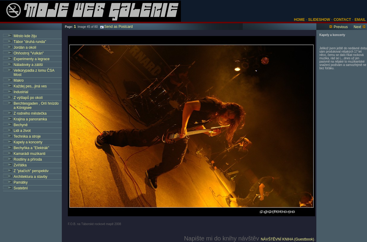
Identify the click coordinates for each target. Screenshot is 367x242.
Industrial (21, 92)
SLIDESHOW (318, 20)
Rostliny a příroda (28, 159)
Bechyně (21, 125)
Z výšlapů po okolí (28, 98)
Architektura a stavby (30, 177)
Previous (341, 27)
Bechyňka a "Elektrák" (31, 148)
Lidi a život (22, 131)
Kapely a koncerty (28, 142)
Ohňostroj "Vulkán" (29, 53)
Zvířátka (20, 165)
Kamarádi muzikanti (29, 154)
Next (357, 27)
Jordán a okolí (25, 47)
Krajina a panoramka (30, 119)
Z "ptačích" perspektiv (31, 171)
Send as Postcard (116, 27)
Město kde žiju (25, 36)
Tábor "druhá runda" (30, 42)
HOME (299, 20)
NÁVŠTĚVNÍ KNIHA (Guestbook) (287, 239)
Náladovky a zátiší (28, 65)
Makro (19, 80)
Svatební (21, 188)
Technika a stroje (27, 136)
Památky (21, 182)
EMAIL (360, 20)
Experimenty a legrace (31, 59)
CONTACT (342, 20)
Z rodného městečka (30, 113)
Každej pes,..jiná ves (30, 86)
